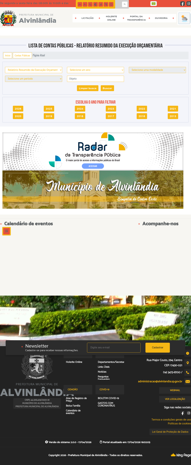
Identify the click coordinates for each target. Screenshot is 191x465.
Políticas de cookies (179, 423)
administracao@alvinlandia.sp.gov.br (160, 381)
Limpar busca (87, 88)
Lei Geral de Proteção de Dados (170, 431)
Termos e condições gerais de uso (171, 419)
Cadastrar (157, 347)
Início (7, 55)
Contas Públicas (22, 55)
